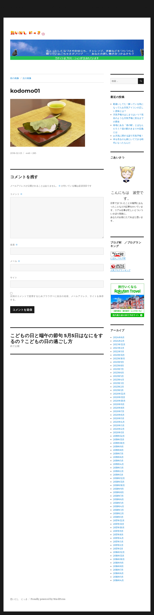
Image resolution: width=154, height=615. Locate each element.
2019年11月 (118, 439)
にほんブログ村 (118, 255)
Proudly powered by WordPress (48, 599)
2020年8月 (118, 407)
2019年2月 (118, 471)
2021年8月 (118, 365)
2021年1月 (118, 390)
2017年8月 (118, 534)
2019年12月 (119, 436)
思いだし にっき (19, 599)
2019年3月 (118, 467)
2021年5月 (118, 376)
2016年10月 (119, 559)
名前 (14, 244)
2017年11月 (118, 524)
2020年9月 (118, 404)
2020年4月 (119, 422)
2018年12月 (119, 478)
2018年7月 (118, 495)
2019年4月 (118, 464)
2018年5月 (118, 502)
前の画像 (14, 78)
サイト (13, 277)
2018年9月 (118, 488)
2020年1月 (118, 432)
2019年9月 (118, 446)
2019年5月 (118, 460)
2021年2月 (118, 386)
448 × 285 (31, 153)
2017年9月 (118, 531)
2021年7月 (118, 369)
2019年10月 (119, 443)
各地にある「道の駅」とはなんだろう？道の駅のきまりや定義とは (128, 129)
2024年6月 (118, 337)
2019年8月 (118, 450)
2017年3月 (118, 541)
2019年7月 (118, 453)
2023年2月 (118, 348)
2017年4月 (118, 538)
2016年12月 (119, 552)
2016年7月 (118, 569)
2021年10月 (119, 358)
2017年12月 (118, 520)
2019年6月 (118, 457)
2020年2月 (118, 429)
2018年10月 (119, 485)
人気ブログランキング (120, 270)
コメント (16, 194)
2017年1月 (118, 548)
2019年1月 (118, 474)
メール (15, 261)
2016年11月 (118, 555)
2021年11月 (119, 355)
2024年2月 (118, 341)
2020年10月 (119, 400)
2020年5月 (118, 418)
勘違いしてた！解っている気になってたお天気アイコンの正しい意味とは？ (128, 108)
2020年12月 (119, 393)
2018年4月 (118, 506)
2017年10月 (118, 527)
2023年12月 (119, 344)
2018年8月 (118, 492)
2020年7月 (118, 411)
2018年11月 (118, 481)
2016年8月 (118, 566)
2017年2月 (118, 545)
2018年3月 (118, 510)
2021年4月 (118, 379)
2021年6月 (118, 372)
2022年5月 (118, 351)
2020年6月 (118, 414)
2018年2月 (118, 513)
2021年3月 (118, 383)
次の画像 (27, 78)
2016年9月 (118, 562)
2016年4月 (118, 580)
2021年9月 (118, 362)
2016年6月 (118, 573)
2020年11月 (119, 397)
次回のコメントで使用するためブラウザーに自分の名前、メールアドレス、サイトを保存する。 (57, 298)
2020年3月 (118, 425)
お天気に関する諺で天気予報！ (128, 135)
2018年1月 (118, 517)
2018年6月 (118, 499)
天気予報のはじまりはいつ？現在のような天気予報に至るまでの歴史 (128, 118)
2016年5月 (118, 576)
